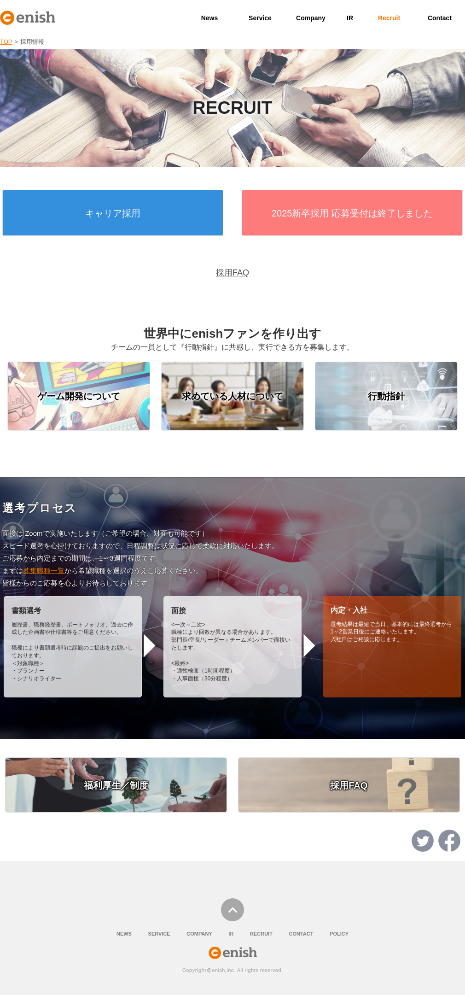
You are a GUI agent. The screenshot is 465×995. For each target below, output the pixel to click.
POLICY (339, 933)
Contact (440, 18)
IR (350, 18)
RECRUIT (261, 933)
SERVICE (159, 933)
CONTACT (301, 933)
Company (311, 18)
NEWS (124, 933)
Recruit (389, 18)
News (209, 18)
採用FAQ (232, 272)
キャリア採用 (112, 213)
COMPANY (199, 933)
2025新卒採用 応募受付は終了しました (352, 213)
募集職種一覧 (43, 570)
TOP (6, 41)
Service (260, 18)
